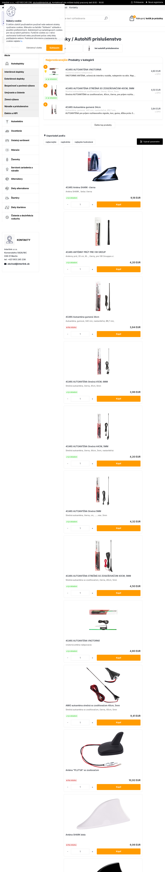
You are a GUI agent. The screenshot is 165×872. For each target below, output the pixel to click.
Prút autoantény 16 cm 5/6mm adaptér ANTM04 (100, 604)
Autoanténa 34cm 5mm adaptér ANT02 (61, 490)
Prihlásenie (139, 2)
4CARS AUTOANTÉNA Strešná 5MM (141, 258)
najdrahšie (65, 142)
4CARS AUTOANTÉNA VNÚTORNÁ (97, 329)
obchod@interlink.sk (18, 263)
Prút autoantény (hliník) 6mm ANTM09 (60, 604)
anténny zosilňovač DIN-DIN (139, 461)
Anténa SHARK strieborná (58, 461)
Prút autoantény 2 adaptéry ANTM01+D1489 (139, 604)
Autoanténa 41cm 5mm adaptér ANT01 (141, 490)
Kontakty (73, 7)
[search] (106, 19)
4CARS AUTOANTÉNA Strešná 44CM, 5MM (101, 258)
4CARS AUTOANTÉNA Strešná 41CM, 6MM (61, 258)
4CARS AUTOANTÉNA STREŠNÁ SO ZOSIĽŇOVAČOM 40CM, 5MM (62, 328)
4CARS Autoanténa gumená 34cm (142, 188)
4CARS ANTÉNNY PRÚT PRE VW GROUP (102, 188)
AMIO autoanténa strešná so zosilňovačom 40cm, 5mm (140, 328)
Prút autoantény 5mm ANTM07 (81, 717)
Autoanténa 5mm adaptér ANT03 (62, 546)
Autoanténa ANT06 (95, 546)
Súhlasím (54, 47)
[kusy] (52, 209)
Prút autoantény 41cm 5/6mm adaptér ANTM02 (140, 661)
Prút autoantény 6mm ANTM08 (121, 717)
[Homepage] (3, 7)
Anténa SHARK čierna (136, 396)
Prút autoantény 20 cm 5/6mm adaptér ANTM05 (61, 661)
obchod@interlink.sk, (42, 2)
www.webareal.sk (92, 869)
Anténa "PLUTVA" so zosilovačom (63, 396)
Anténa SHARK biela (96, 396)
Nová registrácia (155, 2)
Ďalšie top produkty (103, 125)
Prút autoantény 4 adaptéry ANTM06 (99, 661)
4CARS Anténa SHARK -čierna (61, 189)
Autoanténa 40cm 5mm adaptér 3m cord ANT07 (101, 490)
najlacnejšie (51, 142)
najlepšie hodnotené (84, 142)
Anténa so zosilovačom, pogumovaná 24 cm (97, 462)
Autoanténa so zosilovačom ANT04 (139, 547)
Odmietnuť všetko (34, 48)
